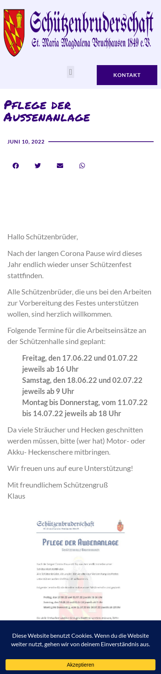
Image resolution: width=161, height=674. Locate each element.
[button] (70, 72)
